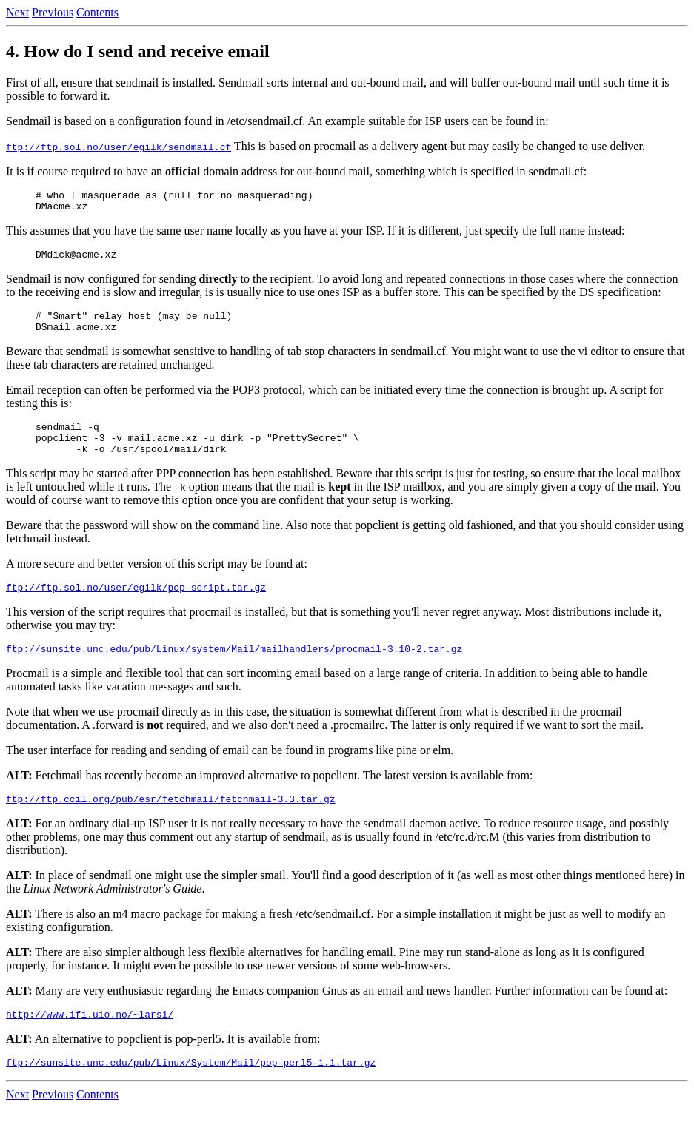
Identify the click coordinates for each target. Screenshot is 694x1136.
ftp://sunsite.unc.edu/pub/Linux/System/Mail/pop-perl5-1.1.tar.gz (191, 1091)
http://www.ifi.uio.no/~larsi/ (89, 1040)
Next (17, 12)
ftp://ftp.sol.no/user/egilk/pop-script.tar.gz (136, 607)
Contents (97, 12)
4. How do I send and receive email (138, 51)
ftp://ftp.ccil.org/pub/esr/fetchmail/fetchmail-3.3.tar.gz (171, 823)
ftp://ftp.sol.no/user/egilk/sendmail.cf (118, 146)
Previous (52, 12)
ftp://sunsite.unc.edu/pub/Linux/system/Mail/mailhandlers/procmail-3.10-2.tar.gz (234, 670)
